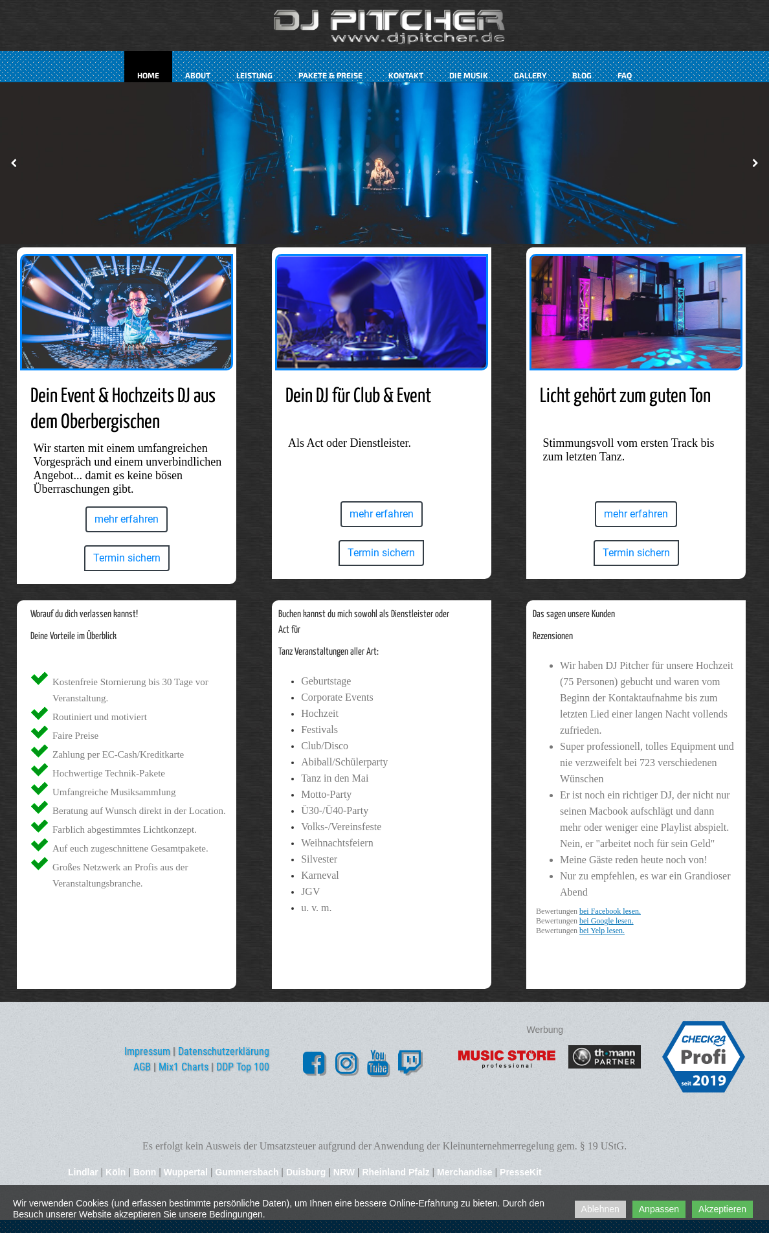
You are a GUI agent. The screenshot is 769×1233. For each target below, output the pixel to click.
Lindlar (84, 1172)
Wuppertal (186, 1172)
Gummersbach (246, 1172)
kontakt (405, 75)
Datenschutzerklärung (223, 1051)
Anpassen (659, 1209)
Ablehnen (600, 1209)
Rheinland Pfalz (395, 1172)
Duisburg (306, 1172)
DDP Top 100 (242, 1067)
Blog (582, 75)
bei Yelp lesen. (602, 930)
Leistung (254, 75)
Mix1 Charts (183, 1067)
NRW (344, 1172)
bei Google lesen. (606, 920)
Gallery (530, 75)
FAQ (625, 75)
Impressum (147, 1051)
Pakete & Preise (330, 75)
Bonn (145, 1172)
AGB (142, 1067)
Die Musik (468, 75)
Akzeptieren (722, 1209)
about (197, 75)
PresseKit (521, 1172)
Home (148, 75)
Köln (116, 1172)
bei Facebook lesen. (610, 911)
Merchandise (465, 1172)
